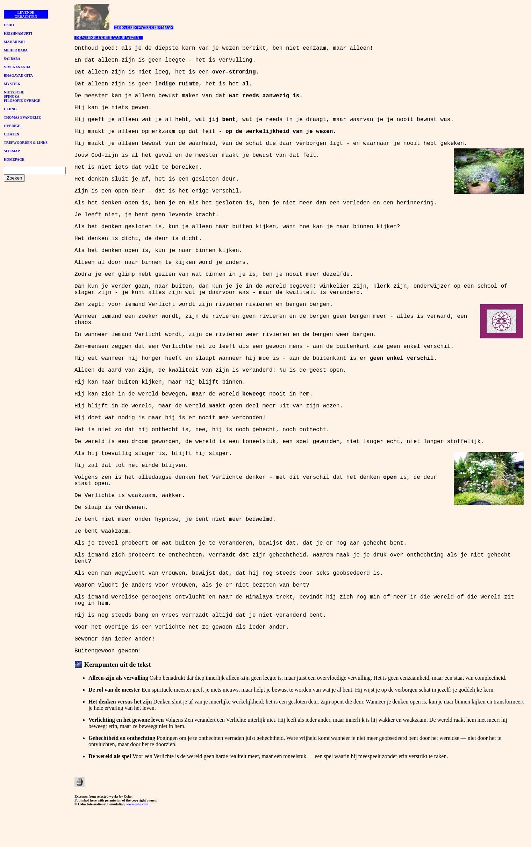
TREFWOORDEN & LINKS (26, 143)
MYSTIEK (12, 84)
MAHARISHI (14, 42)
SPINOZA (11, 96)
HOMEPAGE (14, 159)
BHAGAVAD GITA (18, 75)
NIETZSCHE (14, 92)
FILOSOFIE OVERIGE (22, 101)
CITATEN (11, 134)
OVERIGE (12, 126)
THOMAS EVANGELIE (22, 117)
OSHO (9, 25)
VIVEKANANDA (17, 67)
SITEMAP (12, 151)
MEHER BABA (16, 50)
